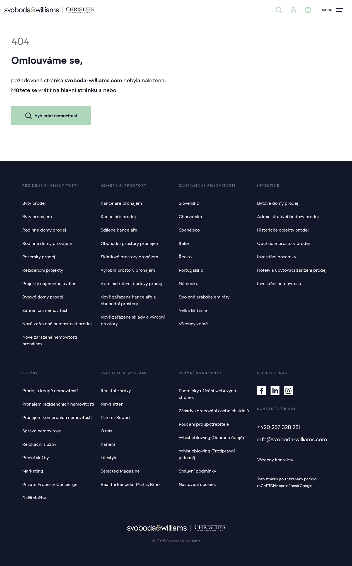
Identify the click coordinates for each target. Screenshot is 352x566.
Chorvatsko (190, 216)
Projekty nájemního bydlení (50, 283)
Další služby (34, 497)
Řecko (185, 256)
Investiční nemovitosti (279, 283)
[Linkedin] (275, 390)
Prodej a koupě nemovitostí (50, 390)
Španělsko (189, 230)
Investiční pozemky (276, 256)
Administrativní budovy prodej (131, 283)
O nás (106, 430)
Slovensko (189, 203)
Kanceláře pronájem (121, 203)
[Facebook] (261, 390)
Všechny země (193, 323)
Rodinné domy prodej (44, 230)
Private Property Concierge (50, 484)
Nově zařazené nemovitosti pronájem (49, 340)
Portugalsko (191, 270)
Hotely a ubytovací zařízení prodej (292, 270)
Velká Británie (193, 310)
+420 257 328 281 (278, 427)
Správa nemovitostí (41, 430)
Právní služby (35, 457)
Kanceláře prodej (118, 216)
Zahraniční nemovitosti (45, 310)
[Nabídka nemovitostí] (279, 10)
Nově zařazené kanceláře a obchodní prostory (128, 300)
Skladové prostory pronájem (129, 256)
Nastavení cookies (197, 484)
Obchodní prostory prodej (283, 243)
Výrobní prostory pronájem (128, 270)
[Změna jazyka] (308, 10)
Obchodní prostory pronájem (130, 243)
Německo (188, 283)
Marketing (32, 471)
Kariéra (108, 444)
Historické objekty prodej (283, 230)
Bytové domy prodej (42, 297)
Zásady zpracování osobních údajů (214, 410)
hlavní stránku (79, 90)
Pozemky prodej (38, 256)
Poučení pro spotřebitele (204, 424)
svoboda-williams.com (93, 80)
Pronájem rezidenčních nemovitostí (58, 404)
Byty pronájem (37, 216)
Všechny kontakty (275, 460)
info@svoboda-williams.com (292, 439)
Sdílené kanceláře (119, 230)
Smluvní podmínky (197, 471)
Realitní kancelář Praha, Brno (130, 484)
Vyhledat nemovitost (51, 116)
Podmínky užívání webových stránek (207, 394)
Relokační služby (39, 444)
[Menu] (332, 10)
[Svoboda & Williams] (49, 10)
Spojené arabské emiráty (204, 297)
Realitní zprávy (116, 390)
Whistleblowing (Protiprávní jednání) (207, 454)
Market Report (115, 417)
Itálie (184, 243)
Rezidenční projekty (42, 270)
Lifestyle (109, 457)
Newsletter (112, 404)
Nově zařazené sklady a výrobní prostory (133, 320)
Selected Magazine (120, 471)
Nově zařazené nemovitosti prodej (57, 323)
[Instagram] (288, 390)
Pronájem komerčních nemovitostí (57, 417)
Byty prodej (34, 203)
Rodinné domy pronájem (47, 243)
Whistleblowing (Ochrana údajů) (211, 437)
